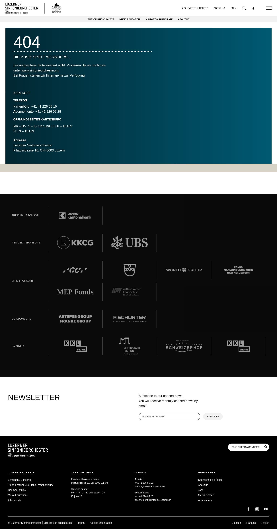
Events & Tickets (195, 8)
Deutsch (236, 522)
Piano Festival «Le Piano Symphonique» (31, 484)
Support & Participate (159, 19)
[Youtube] (265, 509)
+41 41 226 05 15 (144, 482)
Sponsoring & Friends (210, 479)
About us (219, 8)
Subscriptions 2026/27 (101, 19)
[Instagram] (257, 509)
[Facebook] (248, 509)
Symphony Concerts (19, 479)
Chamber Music (17, 490)
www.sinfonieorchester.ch (40, 70)
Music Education (129, 19)
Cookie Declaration (101, 522)
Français (251, 522)
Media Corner (206, 495)
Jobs (201, 490)
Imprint (81, 522)
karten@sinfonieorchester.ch (150, 486)
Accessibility (205, 500)
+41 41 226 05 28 (144, 496)
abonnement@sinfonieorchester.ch (153, 500)
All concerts (14, 500)
